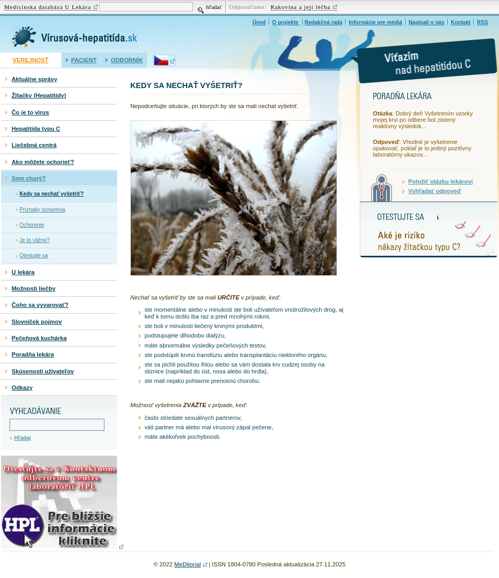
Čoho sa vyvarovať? (40, 305)
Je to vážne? (35, 240)
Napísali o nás (427, 22)
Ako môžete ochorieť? (43, 162)
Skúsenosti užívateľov (43, 371)
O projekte (286, 22)
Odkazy (22, 387)
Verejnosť (31, 60)
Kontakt (461, 22)
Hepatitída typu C (36, 129)
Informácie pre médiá (375, 22)
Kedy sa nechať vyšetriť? (52, 194)
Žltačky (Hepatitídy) (39, 95)
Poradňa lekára (33, 354)
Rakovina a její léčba (301, 7)
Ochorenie (32, 225)
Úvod (258, 22)
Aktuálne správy (34, 79)
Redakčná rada (323, 22)
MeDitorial (187, 564)
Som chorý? (29, 178)
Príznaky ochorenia (42, 210)
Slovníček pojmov (37, 322)
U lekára (23, 272)
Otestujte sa (34, 255)
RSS (482, 22)
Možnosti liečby (33, 288)
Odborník (127, 60)
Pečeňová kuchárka (39, 338)
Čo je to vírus (30, 112)
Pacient (84, 60)
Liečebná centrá (34, 145)
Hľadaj (22, 438)
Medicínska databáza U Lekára (47, 7)
